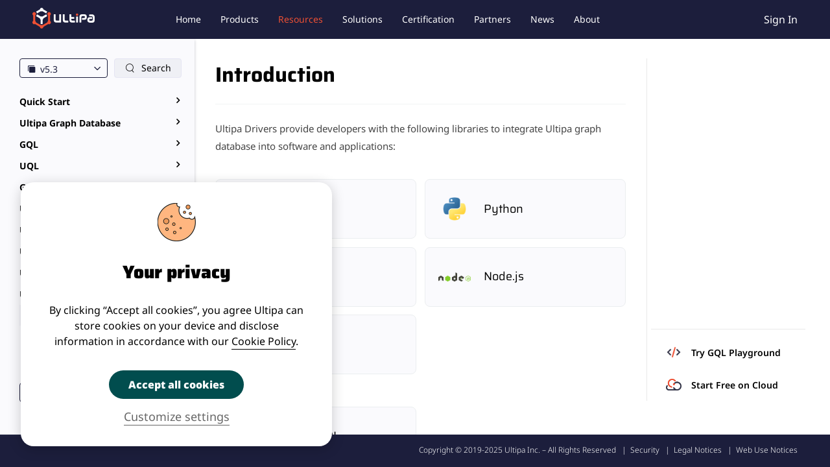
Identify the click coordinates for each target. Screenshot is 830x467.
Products (239, 19)
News (542, 19)
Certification (428, 19)
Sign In (781, 19)
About (587, 19)
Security (644, 449)
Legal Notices (698, 449)
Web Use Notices (767, 449)
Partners (492, 19)
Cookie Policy (263, 341)
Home (188, 19)
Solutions (362, 19)
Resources (300, 19)
